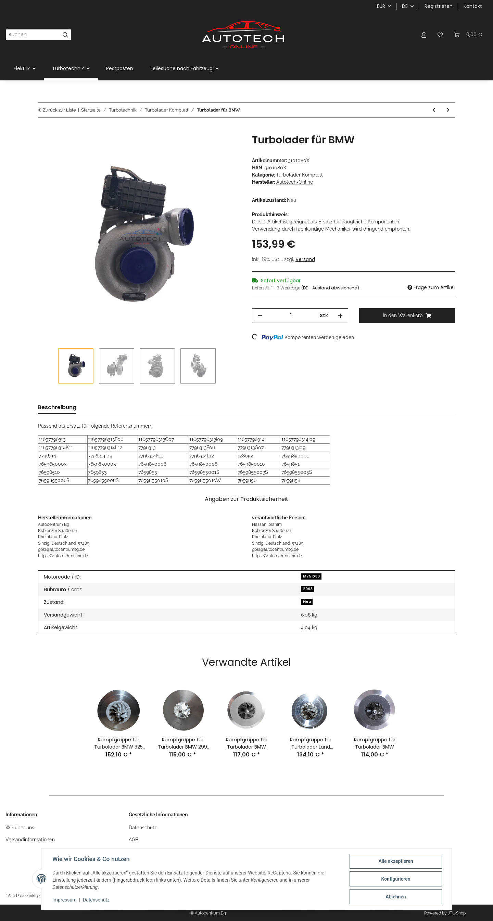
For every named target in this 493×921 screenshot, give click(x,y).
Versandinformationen (30, 839)
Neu (307, 601)
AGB (133, 839)
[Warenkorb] (468, 35)
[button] (424, 35)
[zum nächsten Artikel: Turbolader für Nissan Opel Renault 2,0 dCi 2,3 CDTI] (448, 110)
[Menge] (291, 316)
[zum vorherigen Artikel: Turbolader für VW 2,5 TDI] (434, 110)
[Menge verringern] (259, 316)
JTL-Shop (457, 913)
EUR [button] (381, 6)
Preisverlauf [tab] (104, 407)
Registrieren (439, 6)
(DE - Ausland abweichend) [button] (330, 288)
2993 (308, 589)
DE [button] (405, 6)
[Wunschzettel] (440, 35)
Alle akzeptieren (395, 861)
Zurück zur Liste (59, 110)
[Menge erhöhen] (340, 316)
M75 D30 (311, 576)
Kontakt (473, 6)
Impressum (64, 900)
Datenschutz (96, 900)
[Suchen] (32, 35)
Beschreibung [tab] (57, 407)
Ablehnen (395, 896)
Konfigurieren (395, 879)
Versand (305, 259)
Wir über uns (19, 827)
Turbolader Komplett (299, 175)
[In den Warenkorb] (43, 130)
